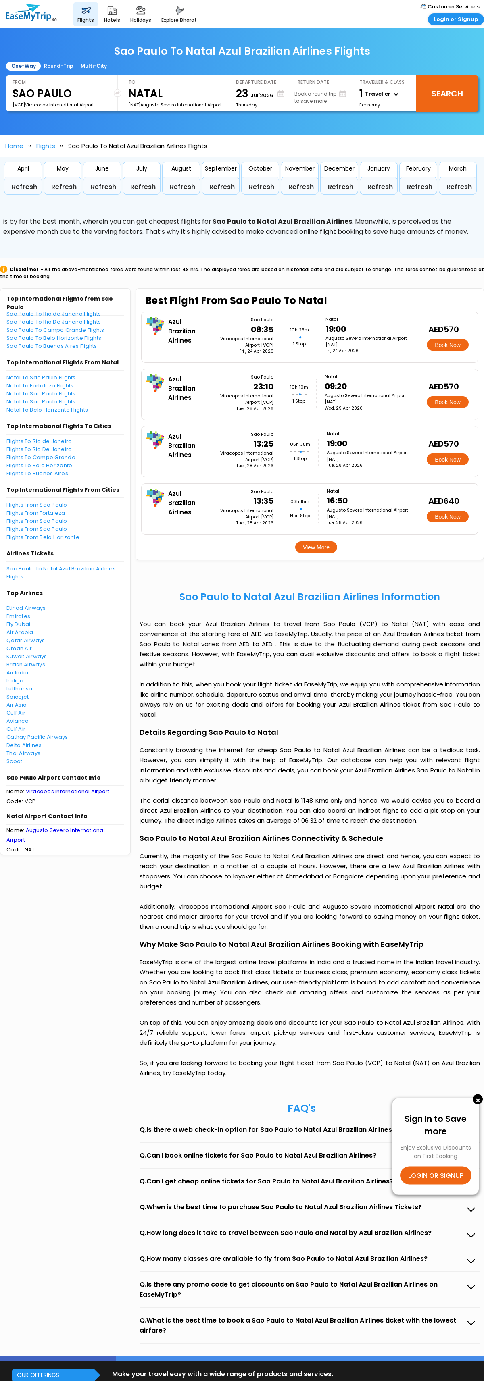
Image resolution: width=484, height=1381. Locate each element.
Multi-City (94, 65)
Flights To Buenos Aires (37, 473)
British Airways (25, 664)
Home (14, 145)
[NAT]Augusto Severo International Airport (175, 105)
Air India (17, 672)
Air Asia (16, 705)
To (132, 82)
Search (447, 93)
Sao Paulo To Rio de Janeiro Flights (53, 314)
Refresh (24, 186)
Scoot (14, 761)
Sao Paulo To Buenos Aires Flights (51, 346)
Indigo (15, 680)
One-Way (23, 65)
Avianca (17, 721)
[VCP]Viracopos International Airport (53, 105)
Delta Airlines (24, 745)
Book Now (448, 345)
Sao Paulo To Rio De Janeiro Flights (53, 322)
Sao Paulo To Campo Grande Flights (55, 330)
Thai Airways (23, 753)
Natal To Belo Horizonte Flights (47, 410)
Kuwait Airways (26, 656)
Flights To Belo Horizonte (39, 465)
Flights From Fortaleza (35, 513)
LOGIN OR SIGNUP (435, 1175)
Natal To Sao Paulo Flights (41, 377)
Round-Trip (58, 65)
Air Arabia (19, 632)
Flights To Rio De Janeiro (39, 449)
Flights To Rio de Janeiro (39, 441)
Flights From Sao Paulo (36, 505)
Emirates (18, 616)
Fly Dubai (18, 624)
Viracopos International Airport (68, 791)
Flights (45, 145)
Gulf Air (15, 713)
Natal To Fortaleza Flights (40, 385)
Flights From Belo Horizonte (42, 537)
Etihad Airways (26, 608)
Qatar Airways (25, 640)
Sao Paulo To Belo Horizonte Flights (53, 338)
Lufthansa (19, 689)
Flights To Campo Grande (40, 457)
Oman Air (19, 648)
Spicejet (17, 697)
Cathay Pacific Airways (37, 737)
